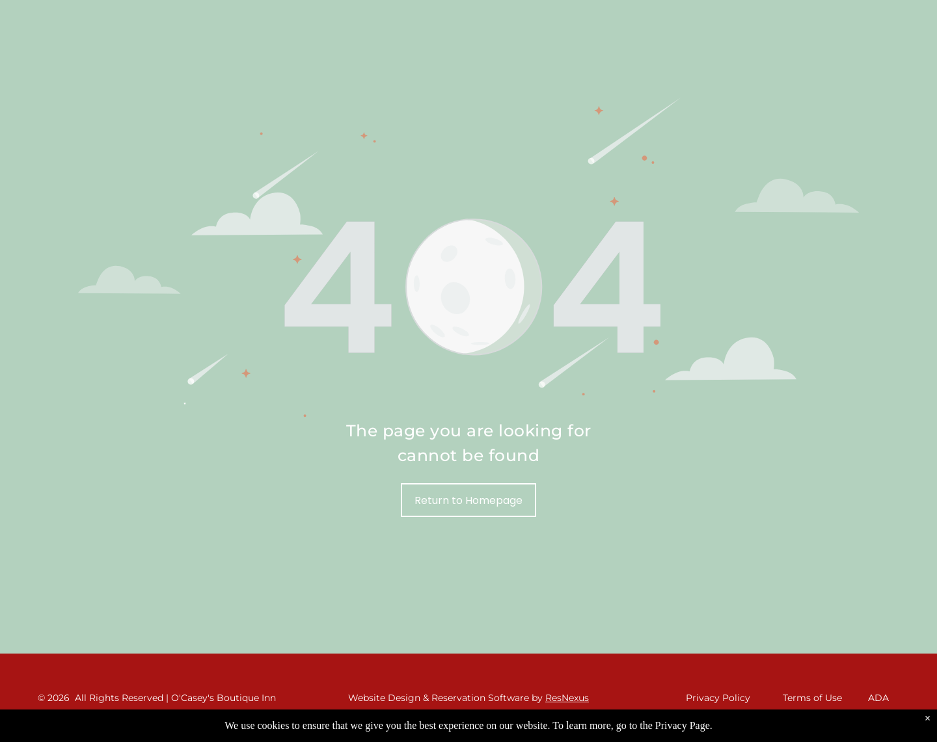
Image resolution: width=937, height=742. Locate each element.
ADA (878, 698)
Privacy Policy (718, 698)
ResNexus (567, 698)
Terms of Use (812, 698)
